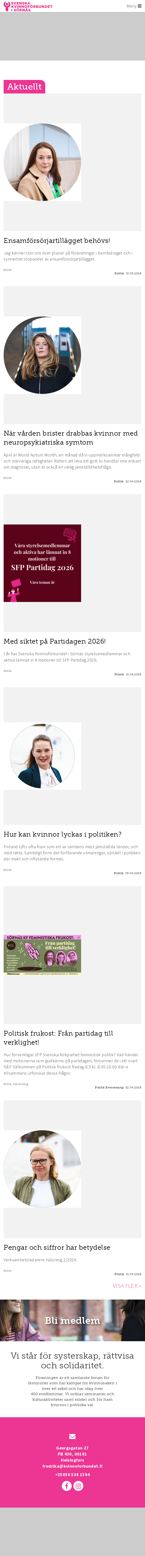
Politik (8, 270)
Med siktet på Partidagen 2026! (55, 641)
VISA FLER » (127, 1285)
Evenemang (20, 1084)
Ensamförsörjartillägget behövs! (57, 241)
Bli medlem (72, 1320)
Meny (134, 6)
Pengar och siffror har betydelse (57, 1247)
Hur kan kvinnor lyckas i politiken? (63, 834)
